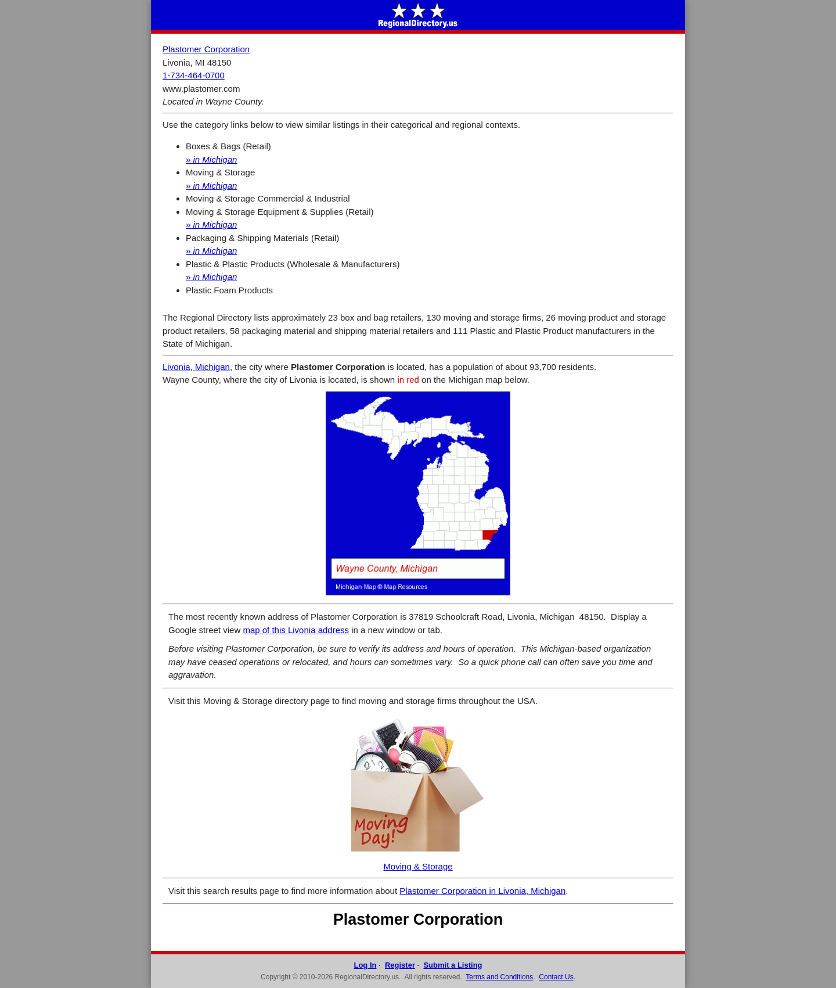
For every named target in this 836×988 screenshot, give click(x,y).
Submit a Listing (452, 965)
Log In (365, 965)
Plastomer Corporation (206, 49)
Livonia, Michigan (196, 367)
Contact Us (556, 977)
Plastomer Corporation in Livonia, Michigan (482, 891)
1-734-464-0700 (194, 75)
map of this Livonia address (296, 630)
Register (400, 965)
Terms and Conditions (499, 977)
